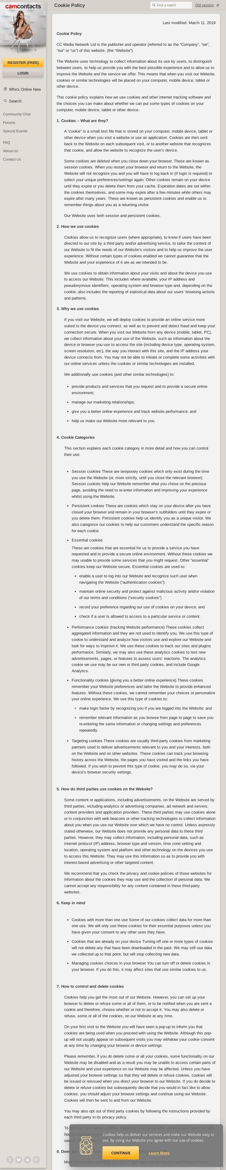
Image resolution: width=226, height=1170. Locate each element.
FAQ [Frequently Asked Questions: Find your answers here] (6, 142)
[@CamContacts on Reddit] (27, 1159)
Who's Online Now (25, 89)
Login (23, 73)
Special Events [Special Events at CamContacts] (15, 131)
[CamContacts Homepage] (23, 30)
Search (15, 101)
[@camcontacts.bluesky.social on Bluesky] (18, 1159)
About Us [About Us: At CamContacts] (10, 151)
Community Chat (16, 114)
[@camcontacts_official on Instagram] (36, 1159)
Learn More (159, 1153)
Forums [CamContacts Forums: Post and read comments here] (9, 123)
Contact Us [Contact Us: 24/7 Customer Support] (12, 159)
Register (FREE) (23, 63)
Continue (120, 1153)
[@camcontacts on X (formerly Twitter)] (10, 1159)
